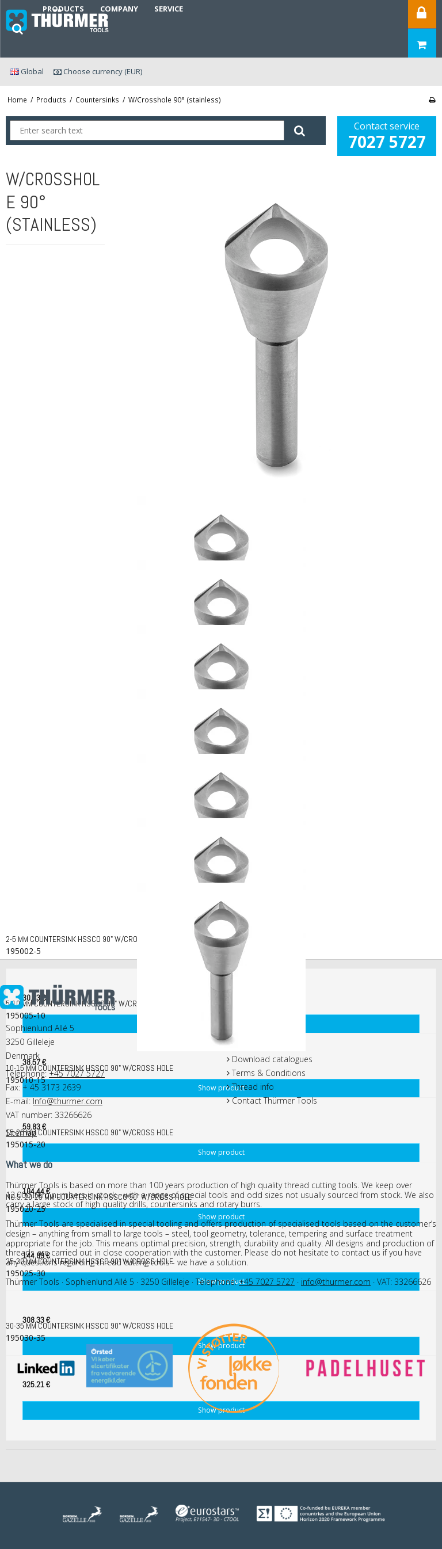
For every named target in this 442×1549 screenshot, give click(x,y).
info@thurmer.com (336, 1281)
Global (27, 71)
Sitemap (21, 1132)
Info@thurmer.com (67, 1101)
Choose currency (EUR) (98, 71)
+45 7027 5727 (77, 1073)
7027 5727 (387, 141)
